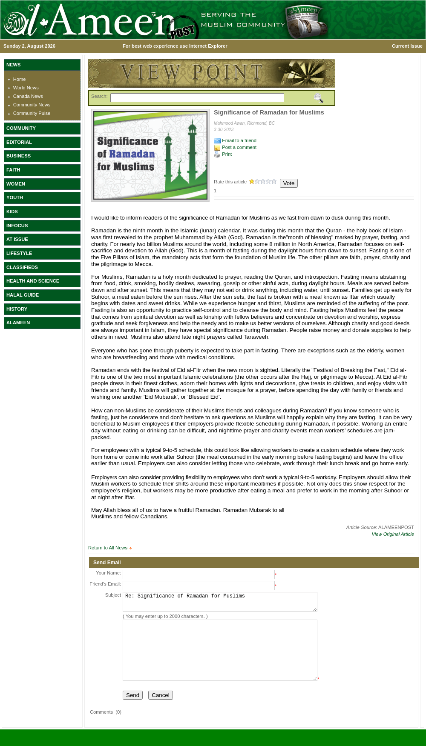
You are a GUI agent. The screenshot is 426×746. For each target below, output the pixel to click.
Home (19, 79)
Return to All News (107, 547)
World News (26, 87)
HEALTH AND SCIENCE (32, 280)
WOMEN (15, 183)
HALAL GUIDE (22, 294)
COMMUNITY (21, 128)
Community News (32, 104)
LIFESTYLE (19, 253)
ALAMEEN (18, 322)
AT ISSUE (17, 239)
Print (223, 154)
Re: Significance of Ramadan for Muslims (220, 603)
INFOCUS (17, 225)
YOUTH (14, 197)
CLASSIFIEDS (22, 267)
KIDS (12, 211)
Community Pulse (32, 113)
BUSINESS (18, 155)
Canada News (28, 96)
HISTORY (16, 309)
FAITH (13, 169)
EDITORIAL (19, 142)
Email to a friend (235, 140)
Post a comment (235, 147)
